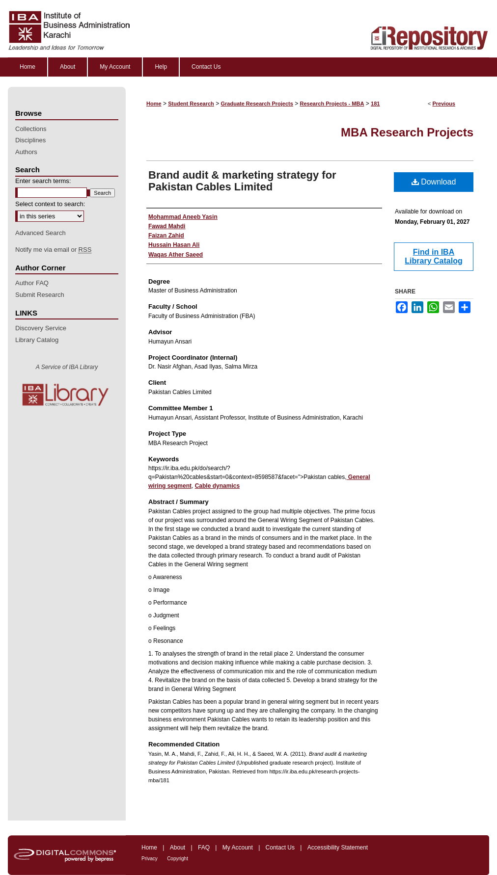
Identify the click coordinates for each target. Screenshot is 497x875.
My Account (237, 847)
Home (154, 103)
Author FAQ (32, 283)
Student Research (191, 103)
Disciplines (30, 140)
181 (375, 103)
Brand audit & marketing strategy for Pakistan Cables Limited (242, 181)
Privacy (149, 858)
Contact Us (280, 847)
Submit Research (39, 294)
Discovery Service (40, 328)
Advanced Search (40, 233)
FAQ (204, 847)
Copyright (177, 858)
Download (434, 182)
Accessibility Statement (337, 847)
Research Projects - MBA (332, 103)
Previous (443, 103)
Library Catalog (36, 340)
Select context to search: (50, 204)
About (177, 847)
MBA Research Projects (407, 132)
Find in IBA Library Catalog (433, 256)
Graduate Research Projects (257, 103)
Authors (26, 152)
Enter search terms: (43, 181)
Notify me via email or (53, 250)
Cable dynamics (217, 485)
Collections (31, 129)
